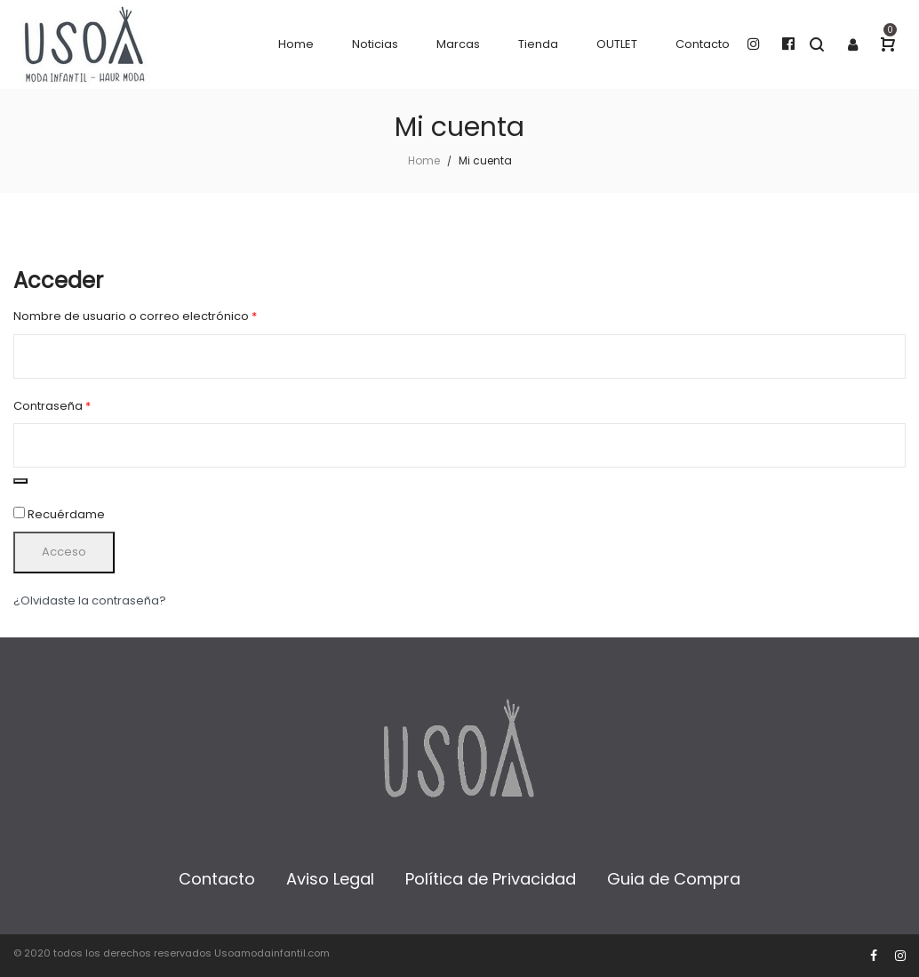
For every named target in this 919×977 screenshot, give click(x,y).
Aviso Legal (330, 879)
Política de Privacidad (490, 879)
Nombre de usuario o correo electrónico (167, 315)
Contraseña (84, 405)
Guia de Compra (673, 879)
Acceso (64, 551)
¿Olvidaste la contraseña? (89, 600)
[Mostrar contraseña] (20, 481)
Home (424, 160)
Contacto (217, 879)
